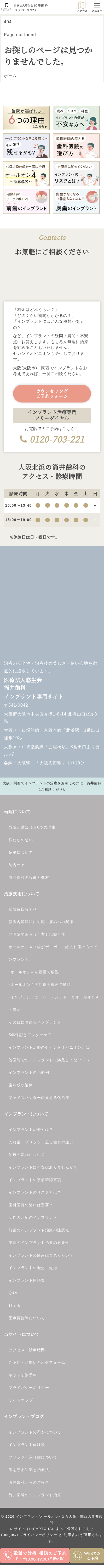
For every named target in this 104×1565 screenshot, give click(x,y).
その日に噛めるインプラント (35, 1022)
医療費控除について (27, 1318)
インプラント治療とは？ (31, 1129)
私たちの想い (21, 840)
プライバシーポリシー (29, 1387)
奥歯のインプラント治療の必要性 (39, 1242)
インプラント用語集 (27, 1280)
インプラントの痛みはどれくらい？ (41, 1255)
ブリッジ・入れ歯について (33, 1457)
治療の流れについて (27, 1155)
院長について (21, 852)
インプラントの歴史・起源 (33, 1268)
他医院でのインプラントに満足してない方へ (49, 1060)
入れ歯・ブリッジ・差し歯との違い (41, 1142)
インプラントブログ (24, 1416)
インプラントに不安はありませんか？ (43, 1167)
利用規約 (71, 1535)
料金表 (15, 1305)
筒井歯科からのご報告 (29, 1482)
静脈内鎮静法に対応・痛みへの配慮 (41, 922)
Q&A (13, 1293)
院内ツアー (19, 865)
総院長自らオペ (23, 909)
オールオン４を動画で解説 (34, 972)
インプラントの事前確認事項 (35, 1180)
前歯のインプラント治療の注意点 (39, 1230)
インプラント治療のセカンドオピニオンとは (49, 1047)
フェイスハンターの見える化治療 (39, 1098)
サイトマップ (21, 1400)
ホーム (10, 76)
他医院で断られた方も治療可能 (37, 934)
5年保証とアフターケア (30, 1035)
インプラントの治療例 (29, 1072)
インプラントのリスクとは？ (35, 1192)
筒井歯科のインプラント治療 (35, 1495)
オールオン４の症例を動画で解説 (40, 984)
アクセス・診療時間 (27, 1350)
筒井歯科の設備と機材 (29, 877)
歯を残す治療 (21, 1085)
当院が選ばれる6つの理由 (32, 827)
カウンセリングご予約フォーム (52, 393)
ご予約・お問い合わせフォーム (37, 1362)
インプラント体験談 (27, 1445)
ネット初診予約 (23, 1375)
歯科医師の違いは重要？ (31, 1205)
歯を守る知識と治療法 (29, 1470)
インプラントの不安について (35, 1432)
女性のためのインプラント (33, 1217)
